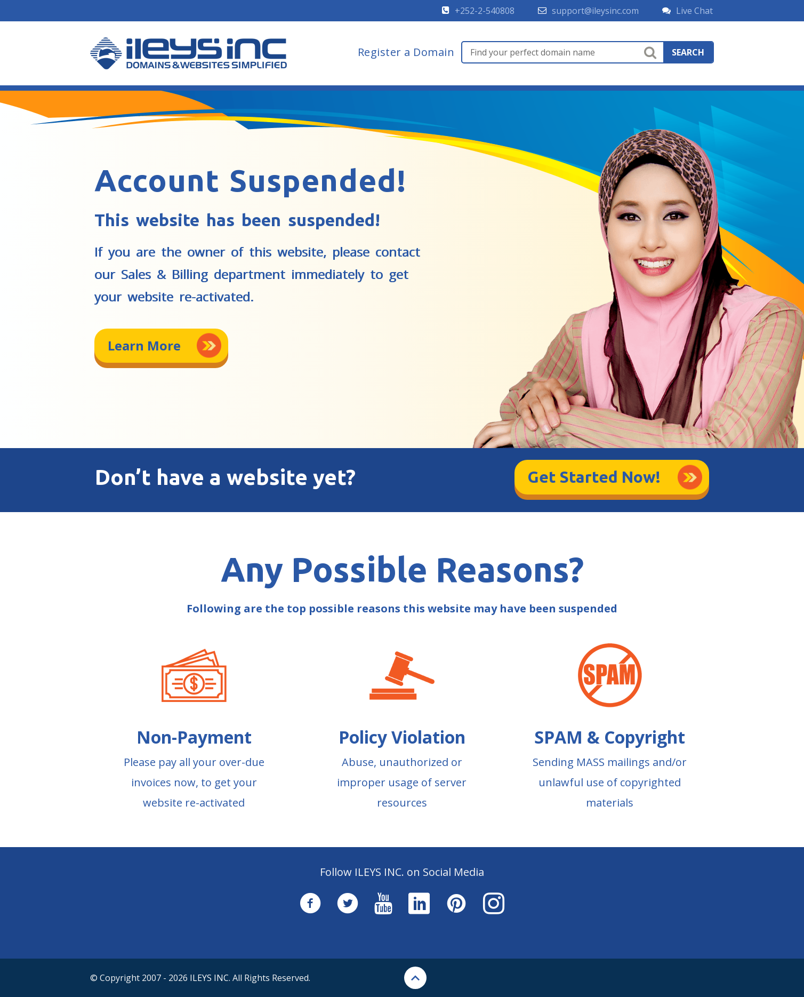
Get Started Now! (594, 477)
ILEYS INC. (210, 978)
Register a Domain (406, 52)
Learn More (144, 345)
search (688, 52)
